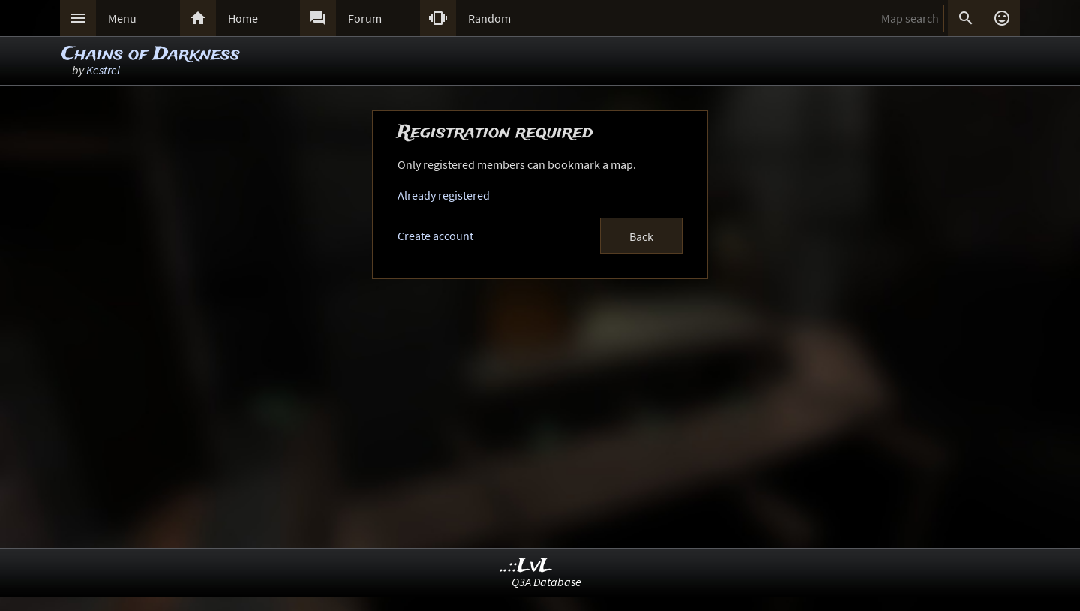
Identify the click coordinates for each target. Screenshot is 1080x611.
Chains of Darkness (151, 54)
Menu (122, 18)
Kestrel (103, 69)
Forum (365, 18)
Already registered (444, 195)
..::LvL (526, 566)
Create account (435, 235)
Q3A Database (546, 581)
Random (489, 18)
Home (243, 18)
